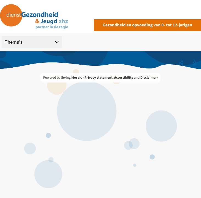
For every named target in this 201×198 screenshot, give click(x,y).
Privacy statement (98, 77)
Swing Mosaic (71, 77)
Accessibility (123, 77)
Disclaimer (148, 77)
